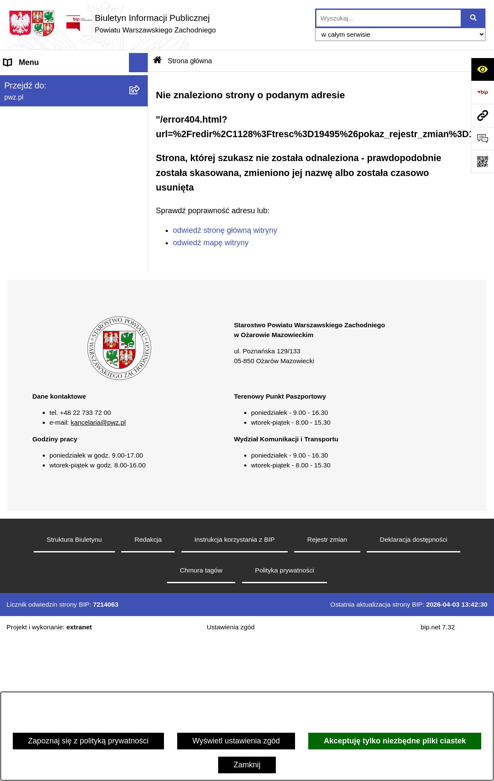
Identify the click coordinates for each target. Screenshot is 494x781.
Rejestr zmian (327, 681)
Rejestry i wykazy (33, 312)
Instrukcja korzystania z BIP (234, 681)
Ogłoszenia (23, 158)
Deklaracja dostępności (413, 681)
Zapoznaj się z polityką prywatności (88, 741)
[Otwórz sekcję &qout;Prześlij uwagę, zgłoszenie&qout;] (482, 138)
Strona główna (28, 81)
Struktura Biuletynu (74, 681)
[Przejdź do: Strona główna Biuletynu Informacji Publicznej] (157, 61)
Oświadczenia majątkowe (47, 197)
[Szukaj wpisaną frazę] (473, 18)
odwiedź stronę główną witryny (225, 230)
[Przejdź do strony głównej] (112, 23)
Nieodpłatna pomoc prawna (50, 254)
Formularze (23, 331)
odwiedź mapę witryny (210, 242)
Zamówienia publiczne (42, 177)
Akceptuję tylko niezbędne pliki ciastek (395, 741)
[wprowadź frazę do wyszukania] (388, 18)
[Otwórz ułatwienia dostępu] (482, 69)
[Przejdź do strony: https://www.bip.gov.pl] (482, 92)
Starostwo (21, 120)
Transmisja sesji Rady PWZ (51, 350)
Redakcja (148, 681)
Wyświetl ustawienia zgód (236, 741)
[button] (140, 101)
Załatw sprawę (28, 139)
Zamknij (247, 764)
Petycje (16, 293)
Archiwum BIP (28, 370)
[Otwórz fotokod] (482, 161)
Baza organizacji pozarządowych (60, 235)
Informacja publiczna (39, 274)
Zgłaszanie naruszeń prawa (51, 216)
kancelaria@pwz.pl (98, 564)
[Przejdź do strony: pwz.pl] (482, 115)
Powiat (15, 101)
